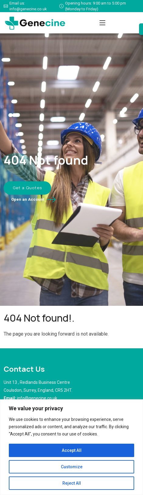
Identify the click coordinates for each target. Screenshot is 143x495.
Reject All (71, 483)
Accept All (72, 450)
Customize (71, 466)
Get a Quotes (27, 187)
